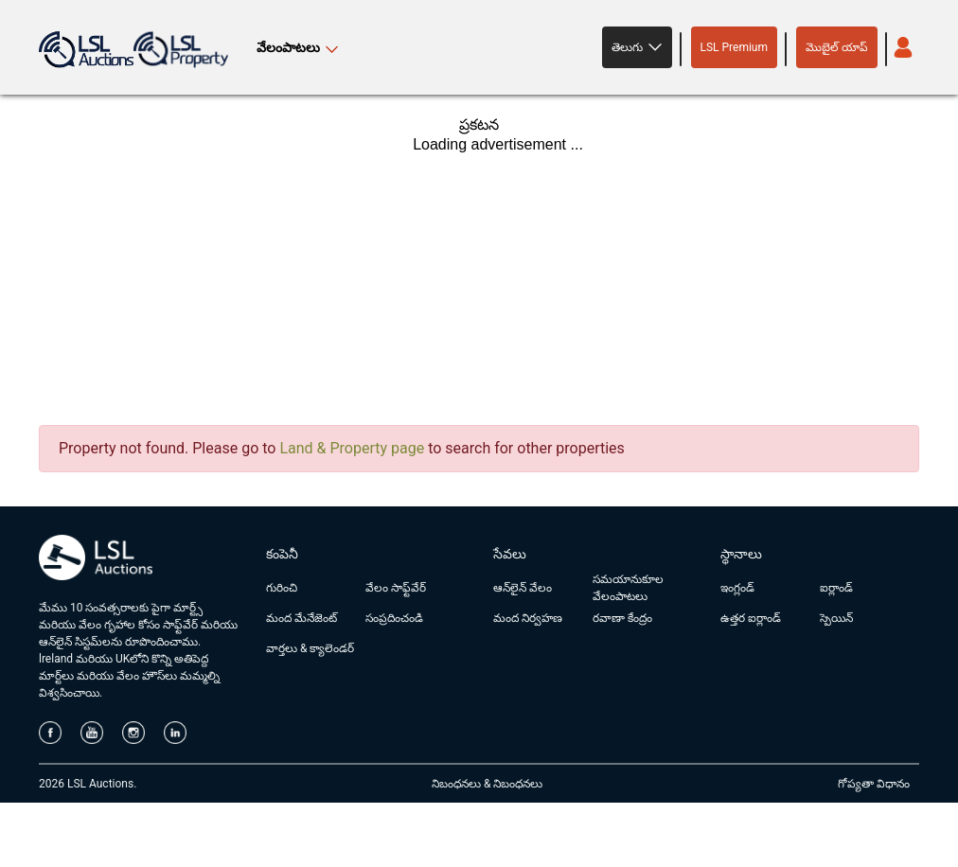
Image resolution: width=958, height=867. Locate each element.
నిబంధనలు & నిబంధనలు (487, 783)
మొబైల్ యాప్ (837, 47)
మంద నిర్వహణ (527, 618)
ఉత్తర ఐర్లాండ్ (750, 618)
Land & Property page (351, 448)
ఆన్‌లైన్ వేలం (522, 587)
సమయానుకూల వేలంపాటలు (628, 588)
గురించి (281, 587)
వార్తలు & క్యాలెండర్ (310, 648)
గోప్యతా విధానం (874, 783)
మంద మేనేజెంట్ (301, 618)
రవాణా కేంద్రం (622, 618)
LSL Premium (735, 47)
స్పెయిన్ (836, 618)
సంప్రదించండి (394, 618)
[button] (637, 47)
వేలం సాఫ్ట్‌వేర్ (395, 587)
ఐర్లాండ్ (836, 587)
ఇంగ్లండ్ (737, 587)
